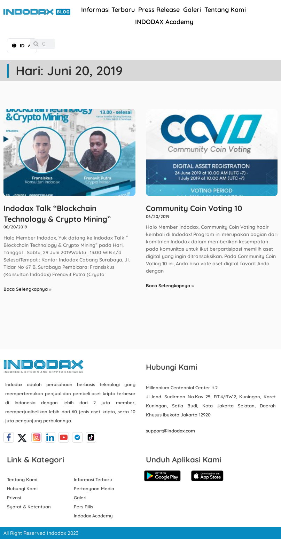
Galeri (192, 10)
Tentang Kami (225, 10)
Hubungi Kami (22, 488)
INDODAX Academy (164, 22)
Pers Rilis (83, 506)
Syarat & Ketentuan (29, 506)
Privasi (14, 497)
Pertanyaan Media (94, 488)
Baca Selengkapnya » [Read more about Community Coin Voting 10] (170, 285)
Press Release (159, 10)
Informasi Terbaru (108, 10)
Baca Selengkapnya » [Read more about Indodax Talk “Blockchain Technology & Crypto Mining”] (27, 289)
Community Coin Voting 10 (194, 208)
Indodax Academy (93, 515)
